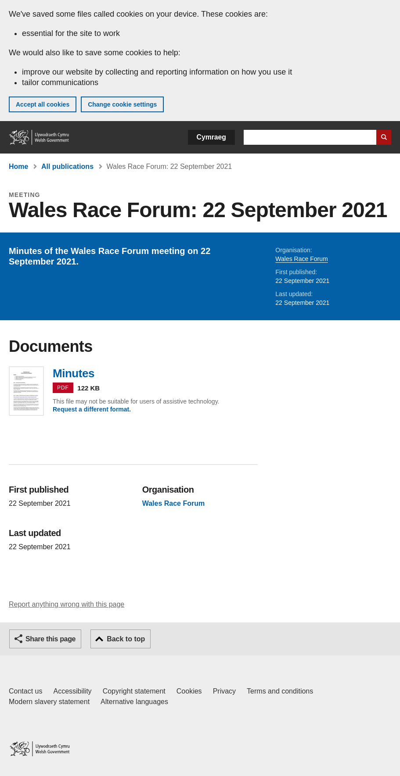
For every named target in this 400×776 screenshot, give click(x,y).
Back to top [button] (126, 639)
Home (18, 166)
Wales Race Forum (301, 258)
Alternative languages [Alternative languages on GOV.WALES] (134, 701)
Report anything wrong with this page (66, 604)
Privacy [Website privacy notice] (224, 691)
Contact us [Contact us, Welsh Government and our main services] (25, 691)
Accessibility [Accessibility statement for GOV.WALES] (72, 691)
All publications (67, 166)
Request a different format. (92, 409)
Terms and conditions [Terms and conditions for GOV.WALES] (280, 691)
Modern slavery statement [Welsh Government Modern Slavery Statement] (49, 701)
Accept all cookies (42, 104)
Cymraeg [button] (211, 137)
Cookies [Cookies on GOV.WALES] (189, 691)
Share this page (50, 639)
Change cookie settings (122, 104)
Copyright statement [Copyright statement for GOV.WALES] (134, 691)
